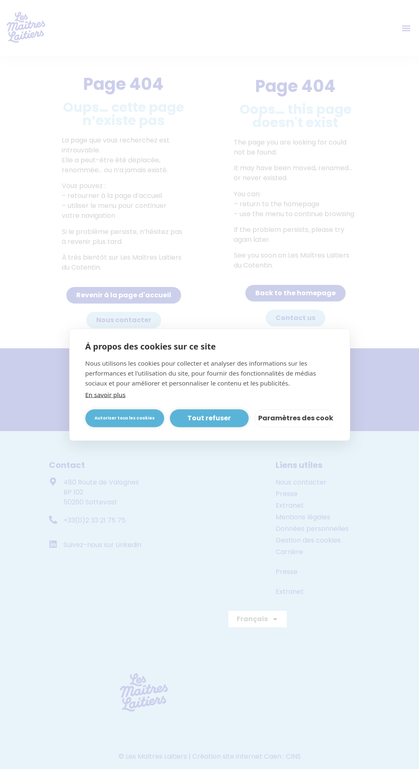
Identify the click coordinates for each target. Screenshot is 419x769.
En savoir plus (105, 394)
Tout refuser (209, 418)
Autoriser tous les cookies (124, 418)
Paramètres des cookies (296, 418)
